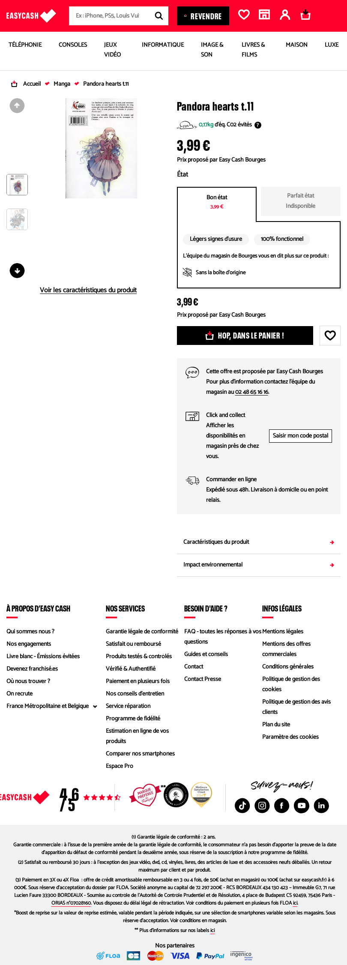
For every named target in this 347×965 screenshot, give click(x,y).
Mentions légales (282, 632)
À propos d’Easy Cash (38, 608)
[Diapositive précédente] (17, 105)
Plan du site (276, 725)
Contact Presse (202, 679)
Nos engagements (28, 644)
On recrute (19, 694)
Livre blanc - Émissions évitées (43, 657)
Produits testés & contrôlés (139, 657)
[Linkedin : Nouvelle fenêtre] (321, 805)
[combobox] (118, 15)
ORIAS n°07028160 (71, 903)
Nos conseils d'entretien (135, 694)
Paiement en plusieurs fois (138, 681)
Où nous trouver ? (28, 681)
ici (295, 903)
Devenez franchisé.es (32, 669)
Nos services (125, 608)
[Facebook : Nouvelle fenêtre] (282, 805)
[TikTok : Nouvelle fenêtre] (242, 805)
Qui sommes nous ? (30, 632)
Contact (193, 667)
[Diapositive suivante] (17, 270)
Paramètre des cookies (290, 737)
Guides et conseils (206, 654)
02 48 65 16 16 (251, 392)
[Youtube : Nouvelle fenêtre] (301, 805)
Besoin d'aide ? (205, 608)
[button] (17, 191)
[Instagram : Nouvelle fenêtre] (262, 805)
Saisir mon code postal (300, 436)
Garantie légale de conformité (142, 632)
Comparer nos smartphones (140, 754)
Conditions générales (288, 667)
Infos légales (282, 608)
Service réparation (128, 706)
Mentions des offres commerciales (286, 649)
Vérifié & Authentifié (131, 669)
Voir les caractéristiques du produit (88, 290)
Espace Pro (119, 766)
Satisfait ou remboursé (133, 644)
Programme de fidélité (133, 719)
